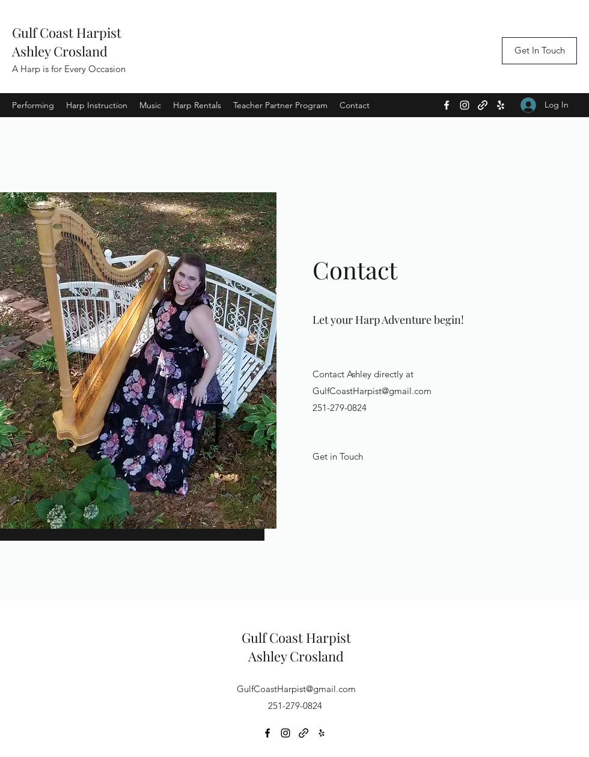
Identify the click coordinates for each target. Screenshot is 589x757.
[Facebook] (447, 105)
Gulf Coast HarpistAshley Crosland (66, 41)
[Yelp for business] (501, 105)
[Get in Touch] (338, 457)
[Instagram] (465, 105)
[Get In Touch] (539, 50)
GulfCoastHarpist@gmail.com (372, 391)
